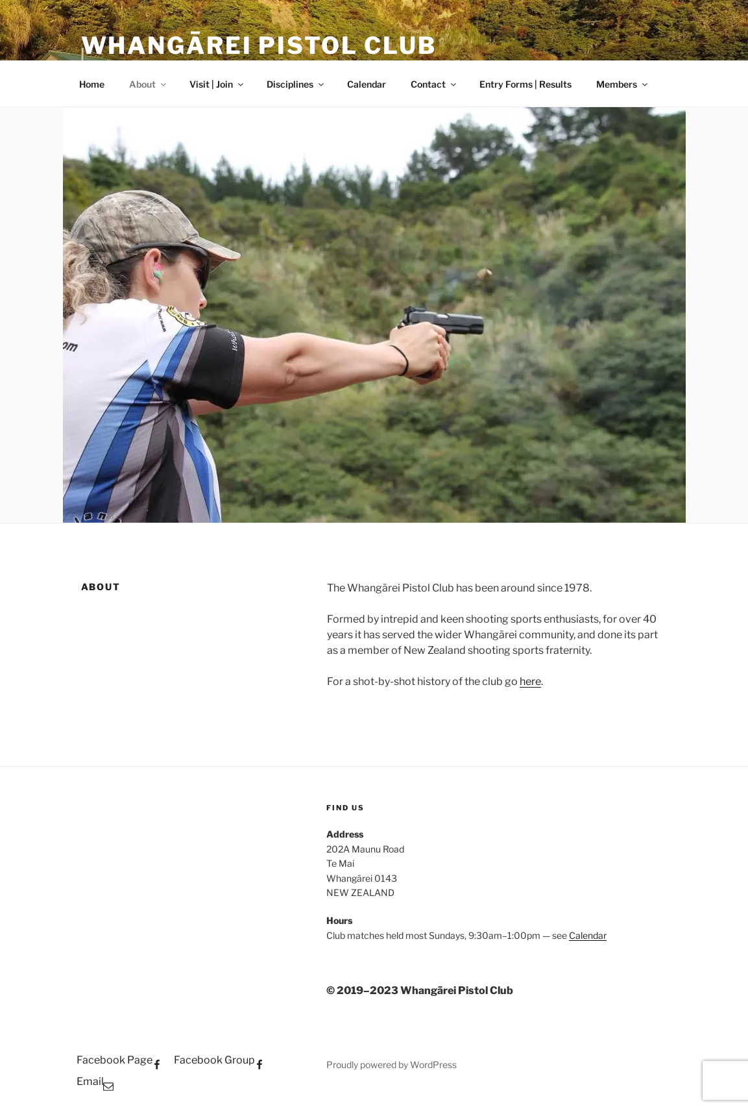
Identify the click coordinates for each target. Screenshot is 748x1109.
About (148, 84)
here (530, 681)
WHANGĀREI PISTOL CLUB (259, 45)
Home (91, 84)
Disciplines (296, 84)
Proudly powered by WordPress (391, 1064)
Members (622, 84)
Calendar (366, 84)
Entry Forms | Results (525, 84)
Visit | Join (217, 84)
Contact (434, 84)
